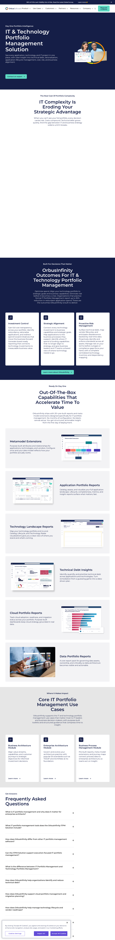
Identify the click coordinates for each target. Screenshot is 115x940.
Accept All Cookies (59, 937)
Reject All (41, 937)
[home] (13, 8)
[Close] (67, 926)
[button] (26, 8)
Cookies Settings (15, 937)
